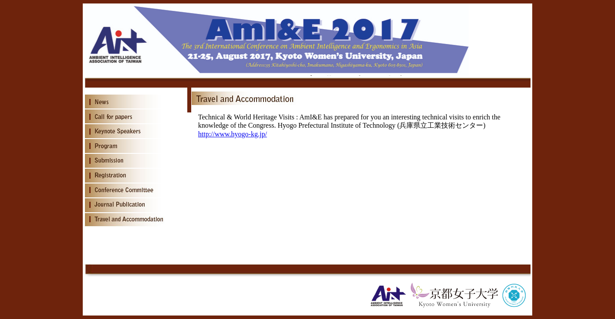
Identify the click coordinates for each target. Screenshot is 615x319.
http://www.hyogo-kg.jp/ (232, 134)
